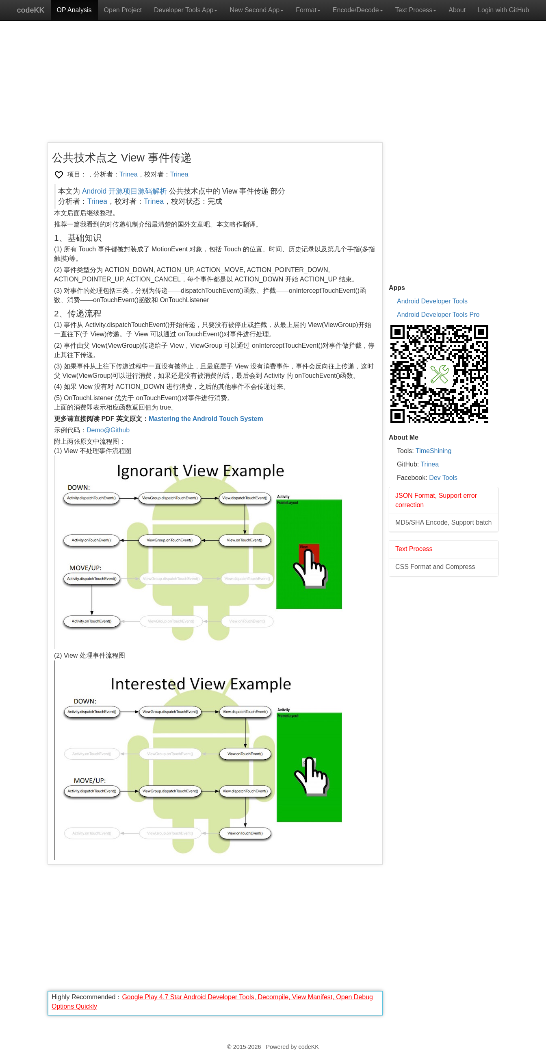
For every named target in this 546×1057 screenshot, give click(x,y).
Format (308, 10)
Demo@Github (108, 430)
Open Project (123, 10)
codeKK (31, 10)
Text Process (416, 10)
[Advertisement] (215, 85)
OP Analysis (74, 10)
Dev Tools (443, 477)
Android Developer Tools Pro (438, 314)
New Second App (257, 10)
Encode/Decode (358, 10)
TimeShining (433, 450)
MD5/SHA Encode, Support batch (443, 522)
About (457, 10)
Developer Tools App (185, 10)
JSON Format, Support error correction (436, 500)
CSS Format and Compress (435, 566)
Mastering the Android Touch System (206, 418)
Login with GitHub (503, 10)
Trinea (128, 174)
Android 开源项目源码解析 (124, 191)
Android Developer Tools (432, 301)
